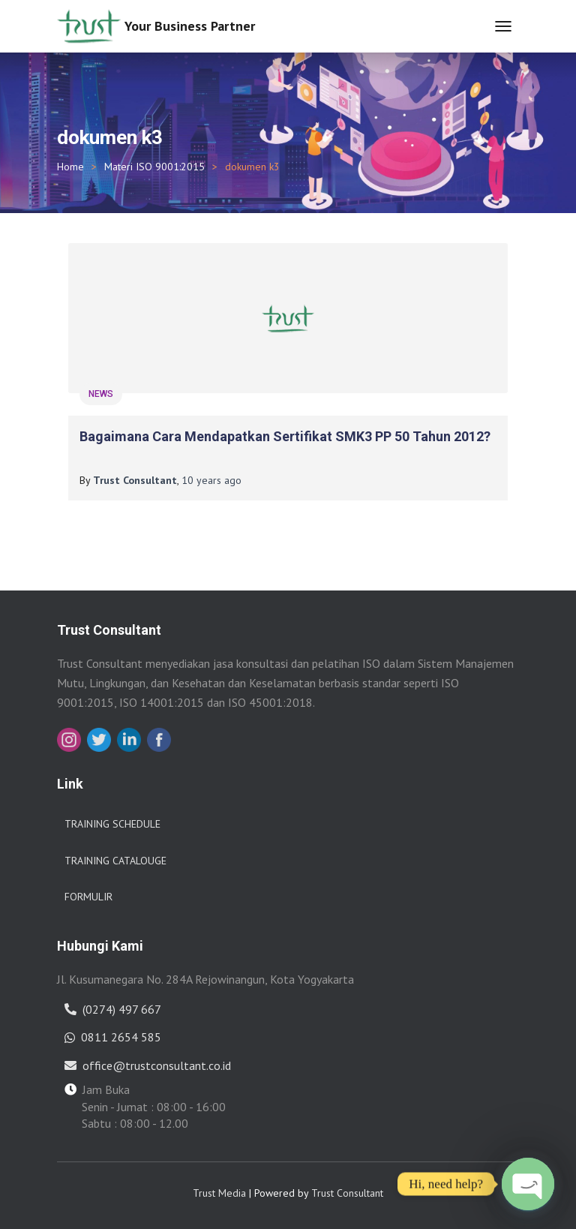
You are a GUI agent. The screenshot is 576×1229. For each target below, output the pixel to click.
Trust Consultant (347, 1193)
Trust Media (219, 1193)
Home (70, 166)
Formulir (88, 896)
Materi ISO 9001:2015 (154, 166)
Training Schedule (112, 824)
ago (212, 480)
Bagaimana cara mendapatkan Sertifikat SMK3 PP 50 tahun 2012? (285, 436)
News (100, 394)
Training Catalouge (115, 860)
